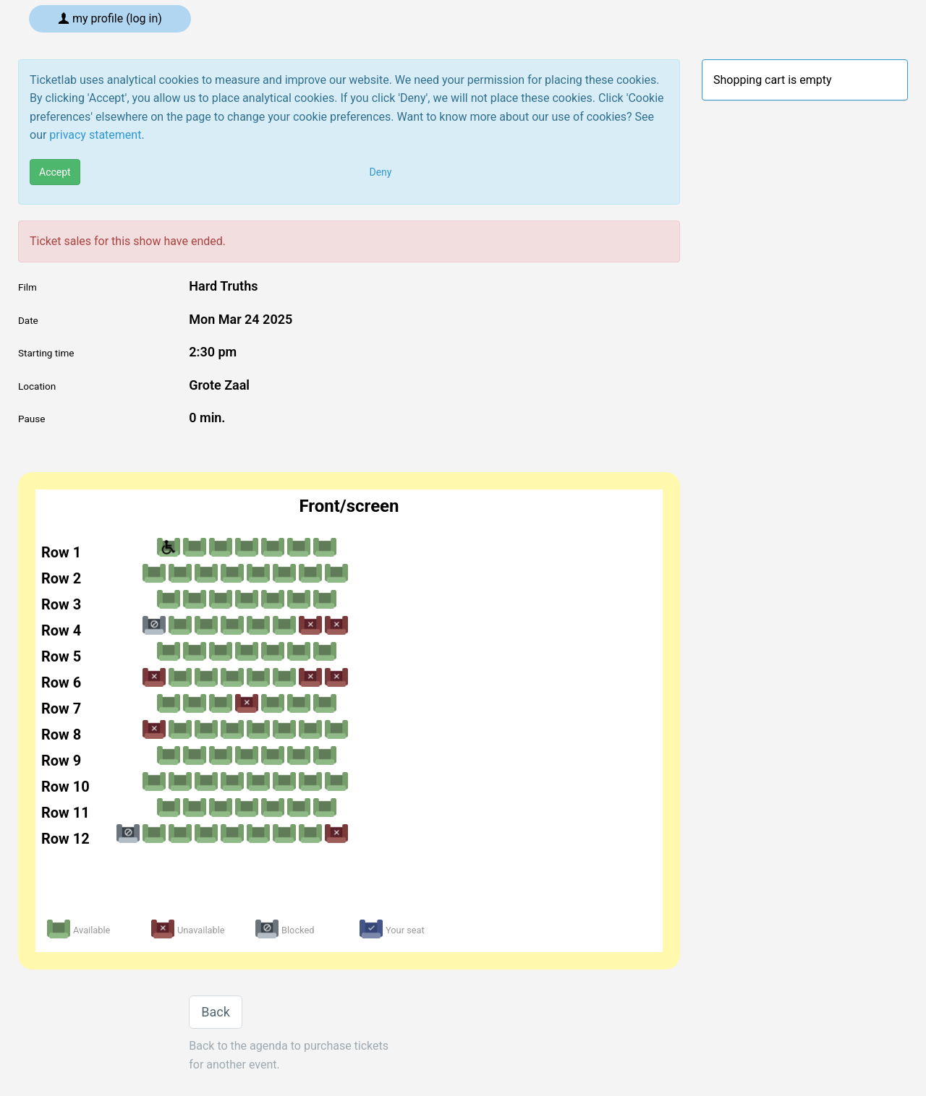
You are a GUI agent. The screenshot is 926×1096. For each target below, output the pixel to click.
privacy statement (95, 135)
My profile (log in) (110, 18)
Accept (55, 172)
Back (215, 1011)
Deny (381, 172)
